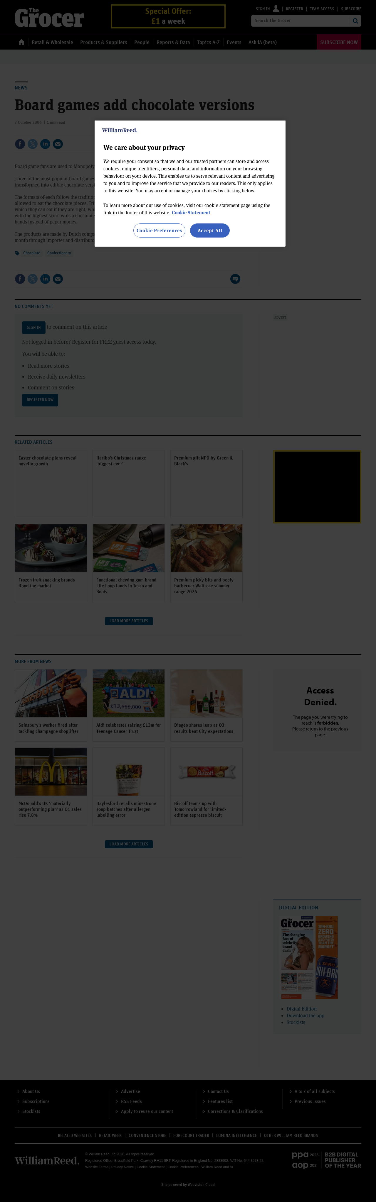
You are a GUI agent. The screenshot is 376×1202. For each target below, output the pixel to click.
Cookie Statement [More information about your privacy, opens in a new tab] (191, 212)
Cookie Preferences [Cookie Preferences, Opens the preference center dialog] (159, 230)
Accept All (210, 230)
